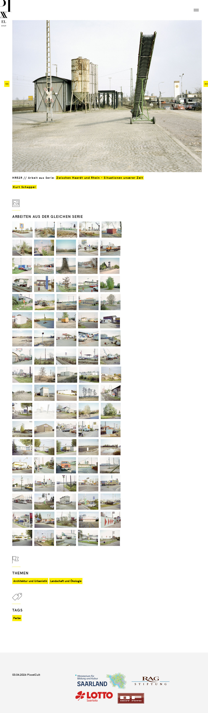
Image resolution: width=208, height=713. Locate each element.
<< (6, 84)
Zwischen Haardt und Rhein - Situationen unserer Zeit (99, 178)
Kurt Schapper (24, 187)
